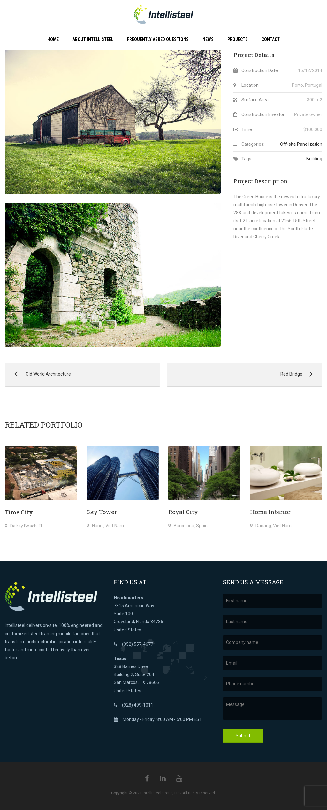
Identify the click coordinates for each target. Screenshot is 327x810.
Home (53, 39)
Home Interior (270, 512)
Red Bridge (241, 374)
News (208, 39)
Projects (237, 39)
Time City (19, 512)
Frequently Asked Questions (158, 39)
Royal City (183, 512)
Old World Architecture (38, 374)
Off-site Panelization (301, 144)
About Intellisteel (92, 39)
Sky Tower (102, 512)
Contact (271, 39)
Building (314, 158)
